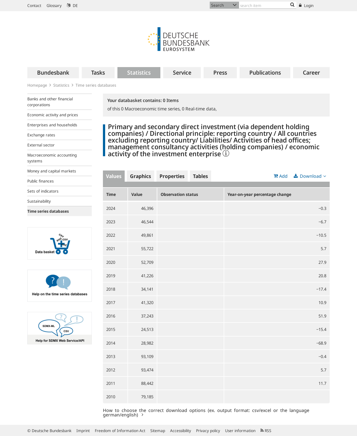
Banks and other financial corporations (50, 101)
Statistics (61, 85)
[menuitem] (53, 72)
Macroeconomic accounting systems (52, 158)
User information (240, 430)
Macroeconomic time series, (151, 109)
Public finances (40, 181)
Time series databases (96, 85)
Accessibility (180, 430)
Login (306, 5)
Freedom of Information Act (120, 430)
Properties (172, 176)
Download (311, 176)
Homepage (37, 85)
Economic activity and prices (52, 114)
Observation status (179, 194)
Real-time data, (199, 109)
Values (114, 176)
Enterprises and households (52, 124)
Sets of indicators (43, 191)
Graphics (140, 176)
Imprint (83, 430)
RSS (265, 430)
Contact (34, 5)
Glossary (54, 5)
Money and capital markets (51, 171)
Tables (200, 176)
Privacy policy (208, 430)
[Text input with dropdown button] (267, 5)
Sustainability (39, 201)
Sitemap (157, 430)
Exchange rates (41, 135)
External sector (41, 145)
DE (72, 5)
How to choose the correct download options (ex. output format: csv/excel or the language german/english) (206, 412)
